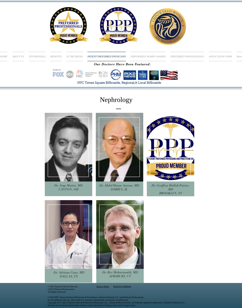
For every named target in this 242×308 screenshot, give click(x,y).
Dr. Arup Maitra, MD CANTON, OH (68, 187)
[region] (68, 154)
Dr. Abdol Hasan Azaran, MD (119, 185)
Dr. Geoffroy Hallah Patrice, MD (171, 187)
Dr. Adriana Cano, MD (69, 272)
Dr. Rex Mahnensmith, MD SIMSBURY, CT (120, 274)
